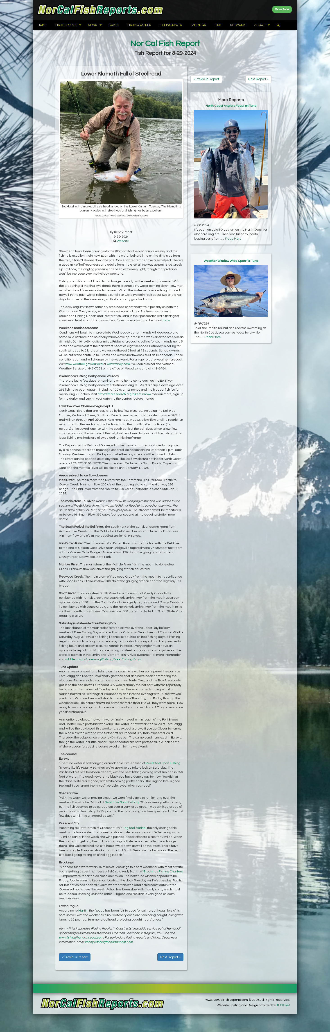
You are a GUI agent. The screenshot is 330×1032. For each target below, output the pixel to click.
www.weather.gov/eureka (84, 364)
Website (123, 241)
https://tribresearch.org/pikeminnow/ (124, 394)
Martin (83, 910)
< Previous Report (75, 957)
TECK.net (283, 1005)
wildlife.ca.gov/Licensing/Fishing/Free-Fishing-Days (103, 659)
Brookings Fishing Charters (163, 871)
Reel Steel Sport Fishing (163, 763)
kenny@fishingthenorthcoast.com (109, 942)
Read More (233, 238)
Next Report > (170, 957)
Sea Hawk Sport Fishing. (122, 802)
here (166, 320)
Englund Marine (134, 828)
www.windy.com (118, 364)
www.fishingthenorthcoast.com (81, 937)
